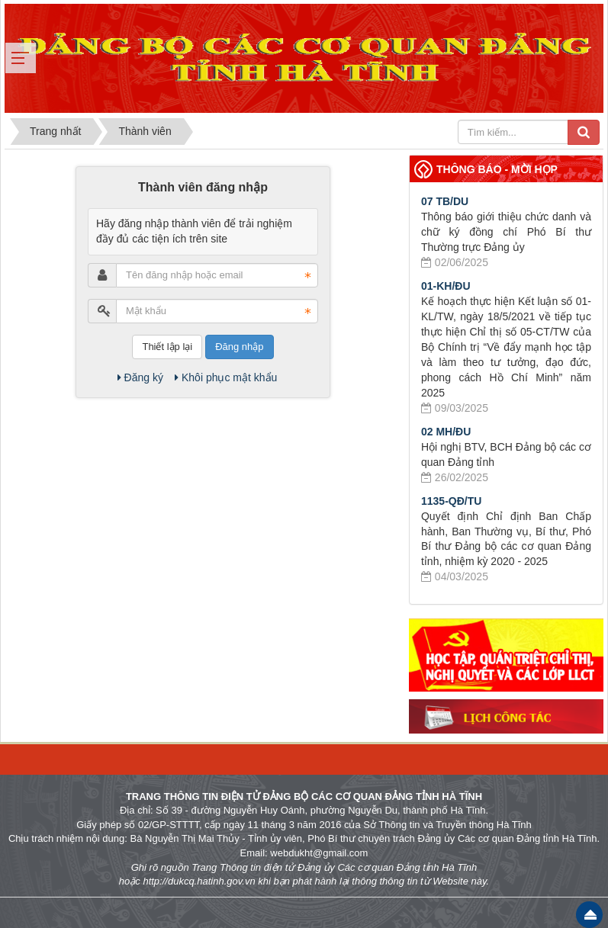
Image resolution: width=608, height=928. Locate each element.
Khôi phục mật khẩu (226, 377)
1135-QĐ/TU (451, 501)
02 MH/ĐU (446, 431)
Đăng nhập (239, 346)
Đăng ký (140, 377)
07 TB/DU (444, 201)
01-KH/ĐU (446, 286)
